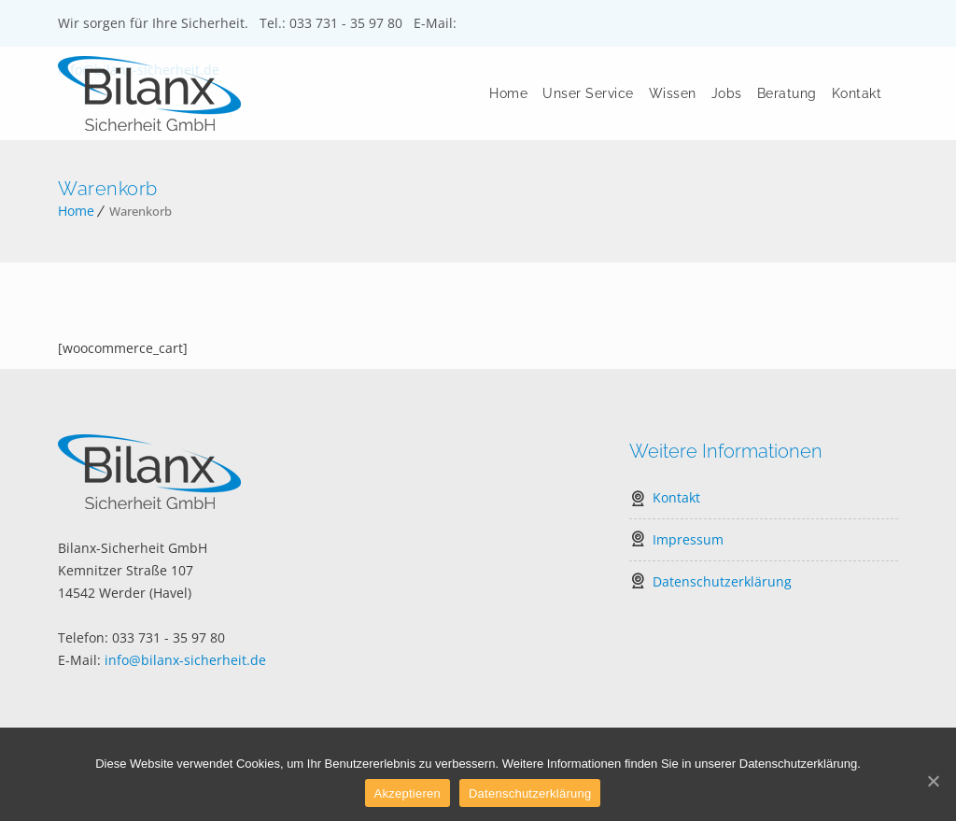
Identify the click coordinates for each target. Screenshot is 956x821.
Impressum (688, 539)
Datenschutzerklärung (722, 581)
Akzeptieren (407, 793)
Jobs (726, 93)
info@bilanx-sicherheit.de (185, 660)
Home (508, 93)
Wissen (672, 93)
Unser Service (588, 93)
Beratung (787, 93)
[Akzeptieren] (932, 780)
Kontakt (857, 93)
